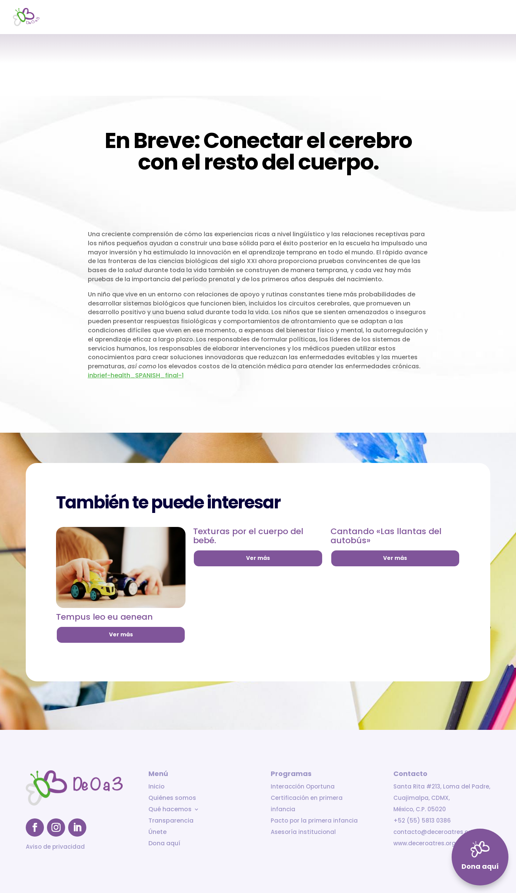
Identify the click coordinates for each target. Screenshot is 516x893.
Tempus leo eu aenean (104, 617)
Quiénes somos (311, 17)
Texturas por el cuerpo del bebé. (248, 535)
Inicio (273, 17)
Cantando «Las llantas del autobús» (385, 535)
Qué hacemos (362, 17)
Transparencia (419, 17)
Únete (457, 17)
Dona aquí (489, 17)
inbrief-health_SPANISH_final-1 (136, 375)
